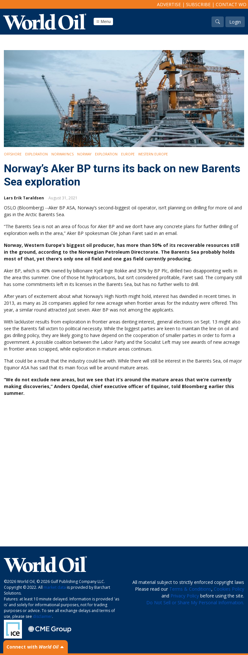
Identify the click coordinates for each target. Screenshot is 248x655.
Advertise (169, 4)
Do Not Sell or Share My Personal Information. (195, 602)
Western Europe (153, 154)
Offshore (13, 154)
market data (55, 587)
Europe (128, 154)
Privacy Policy (184, 596)
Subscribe (198, 4)
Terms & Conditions (190, 589)
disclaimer (42, 616)
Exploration (36, 154)
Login (235, 22)
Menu (103, 21)
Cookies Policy (229, 589)
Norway (84, 154)
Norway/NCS (62, 154)
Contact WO (231, 4)
